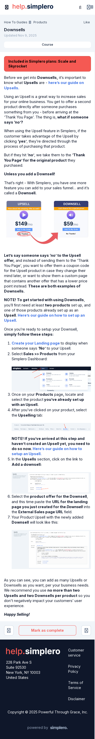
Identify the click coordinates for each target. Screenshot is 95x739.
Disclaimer (76, 699)
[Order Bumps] (86, 630)
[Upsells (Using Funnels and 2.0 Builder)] (9, 630)
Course (47, 44)
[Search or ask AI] (80, 7)
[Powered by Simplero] (47, 728)
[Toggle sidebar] (7, 7)
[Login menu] (90, 7)
